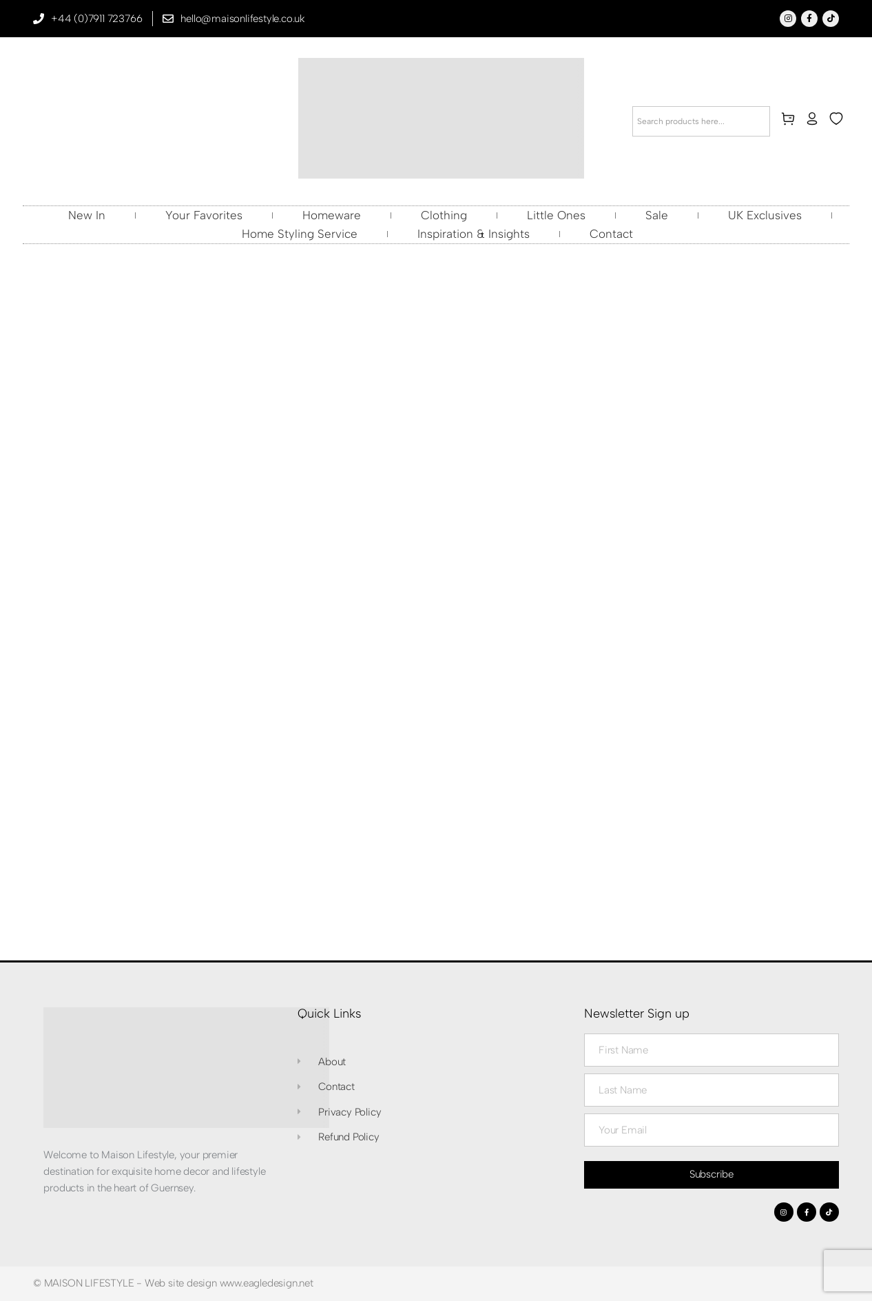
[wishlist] (839, 121)
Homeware (331, 215)
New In (86, 215)
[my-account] (814, 121)
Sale (656, 215)
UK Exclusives (765, 215)
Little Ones (556, 215)
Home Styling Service (299, 234)
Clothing (444, 215)
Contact (611, 234)
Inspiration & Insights (473, 234)
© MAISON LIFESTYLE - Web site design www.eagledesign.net (173, 1283)
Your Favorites (203, 215)
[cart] (790, 121)
